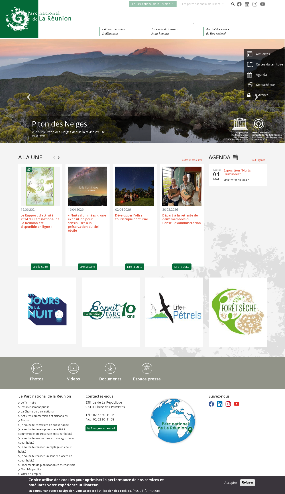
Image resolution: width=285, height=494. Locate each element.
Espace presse (147, 379)
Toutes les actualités (191, 159)
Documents (110, 379)
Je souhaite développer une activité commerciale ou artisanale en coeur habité (45, 431)
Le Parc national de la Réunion (154, 4)
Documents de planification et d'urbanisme (48, 465)
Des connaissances (170, 23)
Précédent (29, 93)
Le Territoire (29, 402)
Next (58, 155)
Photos (36, 379)
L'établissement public (35, 407)
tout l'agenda (258, 159)
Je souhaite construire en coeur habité (45, 425)
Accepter (230, 483)
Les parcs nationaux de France (204, 4)
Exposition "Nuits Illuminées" (237, 172)
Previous (54, 155)
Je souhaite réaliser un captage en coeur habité (44, 449)
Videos (73, 379)
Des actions (217, 23)
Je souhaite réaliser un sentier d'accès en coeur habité (45, 458)
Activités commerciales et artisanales (44, 416)
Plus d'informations (147, 490)
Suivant (256, 93)
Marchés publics (31, 469)
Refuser (247, 482)
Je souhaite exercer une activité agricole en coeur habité (46, 440)
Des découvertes (118, 23)
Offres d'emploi (31, 474)
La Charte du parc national (37, 411)
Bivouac (26, 420)
